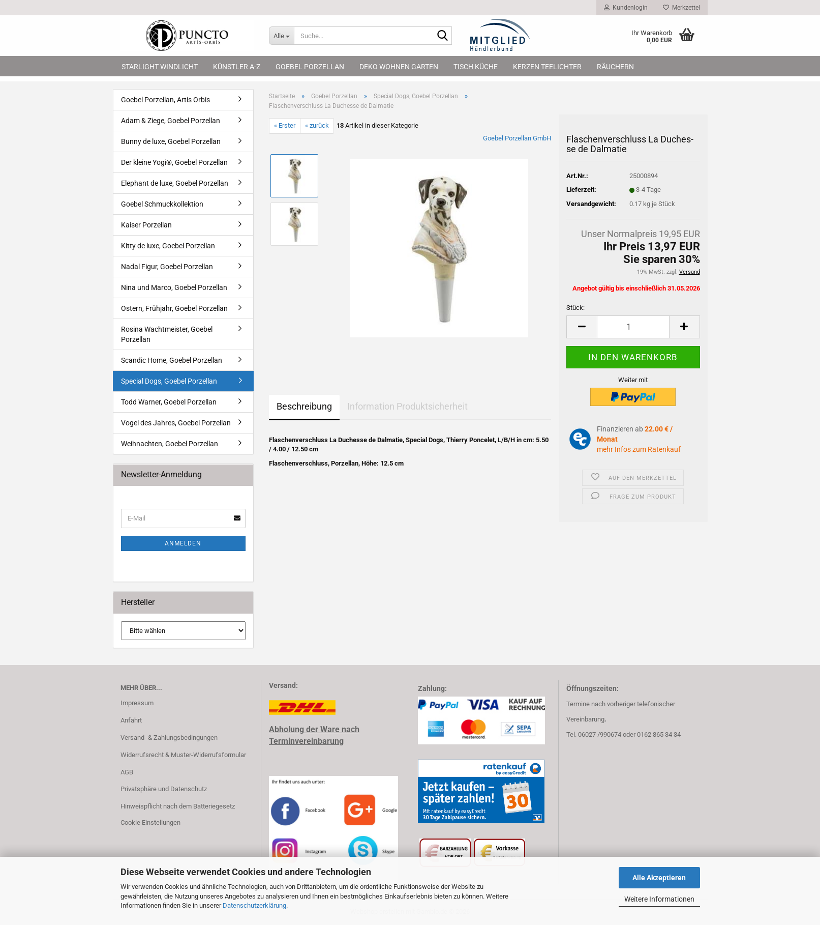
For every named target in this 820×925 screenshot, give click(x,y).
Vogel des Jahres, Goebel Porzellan (176, 423)
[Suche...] (281, 35)
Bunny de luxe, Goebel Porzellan (171, 141)
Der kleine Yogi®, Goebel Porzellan (174, 162)
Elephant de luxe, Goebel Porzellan (174, 183)
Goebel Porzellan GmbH (517, 138)
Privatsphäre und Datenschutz (163, 789)
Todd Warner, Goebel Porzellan (169, 402)
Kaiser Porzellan (146, 225)
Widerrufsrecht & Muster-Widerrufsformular (183, 755)
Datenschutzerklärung (254, 905)
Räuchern (615, 67)
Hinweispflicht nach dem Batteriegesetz (177, 806)
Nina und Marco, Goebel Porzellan (174, 287)
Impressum (137, 703)
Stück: (575, 307)
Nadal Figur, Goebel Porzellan (167, 267)
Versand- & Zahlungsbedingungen (169, 737)
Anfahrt (131, 720)
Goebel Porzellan (310, 67)
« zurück (317, 125)
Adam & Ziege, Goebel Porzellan (170, 121)
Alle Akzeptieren (659, 878)
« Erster (284, 125)
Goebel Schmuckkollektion (162, 204)
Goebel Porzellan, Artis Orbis (165, 100)
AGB (126, 772)
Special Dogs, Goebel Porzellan (169, 381)
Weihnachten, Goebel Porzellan (169, 444)
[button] (581, 326)
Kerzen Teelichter (547, 67)
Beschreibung (304, 406)
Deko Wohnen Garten (398, 67)
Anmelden (183, 543)
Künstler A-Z (236, 67)
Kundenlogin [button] (626, 7)
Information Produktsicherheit (407, 406)
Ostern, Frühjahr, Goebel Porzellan (174, 308)
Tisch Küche (475, 67)
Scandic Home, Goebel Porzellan (171, 360)
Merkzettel (681, 7)
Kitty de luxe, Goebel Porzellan (168, 246)
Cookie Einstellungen (150, 822)
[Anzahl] (633, 326)
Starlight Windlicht (160, 67)
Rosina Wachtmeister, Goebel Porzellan (166, 334)
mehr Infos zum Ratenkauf (639, 449)
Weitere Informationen (659, 899)
